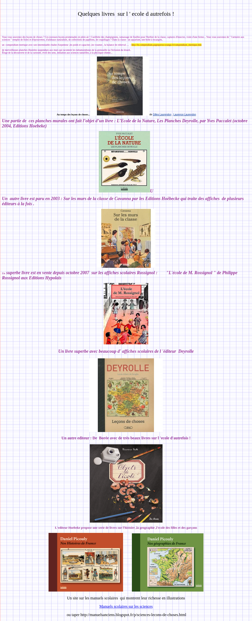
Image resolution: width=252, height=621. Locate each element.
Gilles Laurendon (162, 114)
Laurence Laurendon (184, 114)
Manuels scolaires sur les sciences (126, 606)
